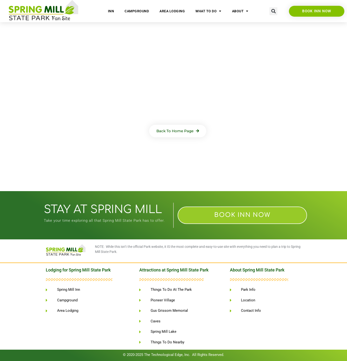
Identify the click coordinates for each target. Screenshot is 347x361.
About (240, 11)
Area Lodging (172, 11)
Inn (111, 11)
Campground (137, 11)
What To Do (208, 11)
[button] (273, 11)
